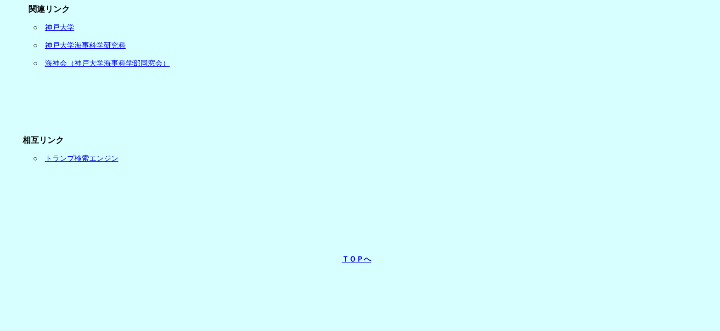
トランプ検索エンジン (81, 158)
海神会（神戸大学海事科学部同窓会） (107, 63)
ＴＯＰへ (356, 259)
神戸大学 (59, 27)
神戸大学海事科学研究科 (85, 45)
